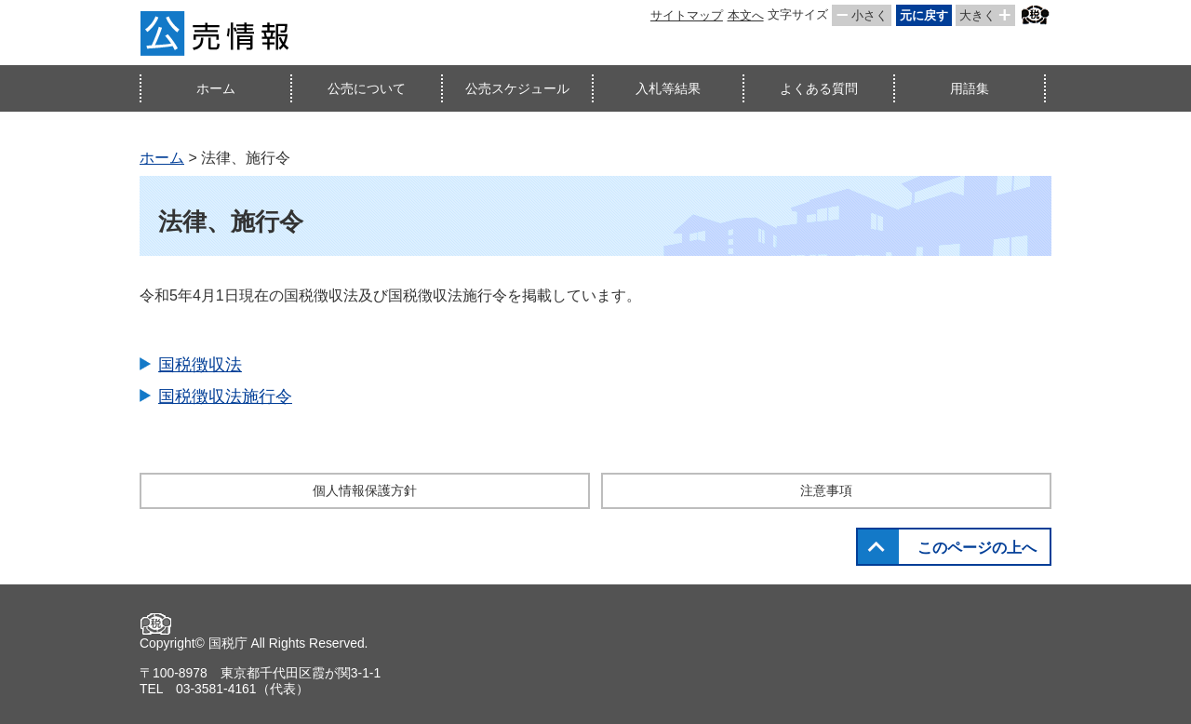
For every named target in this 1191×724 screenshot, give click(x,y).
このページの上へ (977, 548)
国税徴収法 (200, 364)
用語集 (969, 88)
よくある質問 (819, 88)
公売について (367, 88)
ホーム (215, 88)
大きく (977, 15)
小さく (869, 15)
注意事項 (826, 490)
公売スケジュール (517, 88)
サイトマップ (686, 15)
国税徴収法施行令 (225, 396)
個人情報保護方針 (365, 490)
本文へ (746, 15)
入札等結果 (668, 88)
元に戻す (924, 15)
